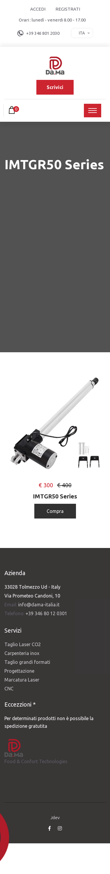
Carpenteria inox (21, 653)
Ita (82, 33)
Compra (55, 511)
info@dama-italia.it (39, 604)
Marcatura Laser (21, 679)
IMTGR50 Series (55, 496)
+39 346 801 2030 (43, 33)
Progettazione (19, 671)
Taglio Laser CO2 (22, 644)
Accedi (37, 8)
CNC (8, 688)
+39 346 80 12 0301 (46, 613)
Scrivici (55, 87)
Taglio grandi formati (27, 662)
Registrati (67, 8)
